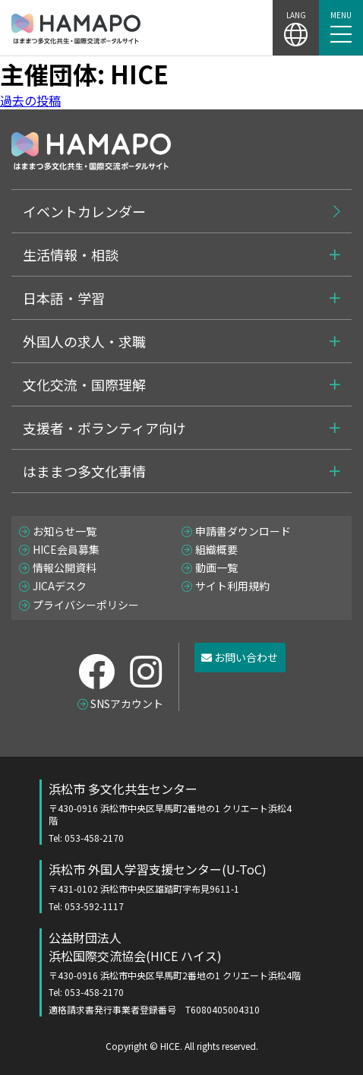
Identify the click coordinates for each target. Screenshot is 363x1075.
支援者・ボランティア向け (104, 428)
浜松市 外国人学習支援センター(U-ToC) (171, 886)
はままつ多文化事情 (84, 471)
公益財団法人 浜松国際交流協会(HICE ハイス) (186, 972)
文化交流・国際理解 (84, 384)
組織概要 (216, 549)
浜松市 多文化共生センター (171, 812)
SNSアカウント (126, 703)
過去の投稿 (30, 100)
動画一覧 (216, 567)
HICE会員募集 (66, 549)
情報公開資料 (64, 567)
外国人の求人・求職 (84, 341)
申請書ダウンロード (243, 531)
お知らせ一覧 (64, 531)
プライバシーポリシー (86, 604)
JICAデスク (60, 585)
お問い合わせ (239, 657)
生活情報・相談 (70, 254)
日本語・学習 (64, 298)
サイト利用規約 (232, 585)
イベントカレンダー (84, 211)
